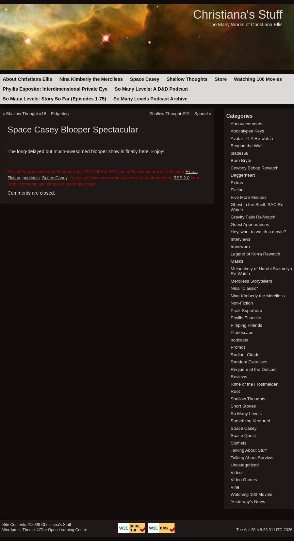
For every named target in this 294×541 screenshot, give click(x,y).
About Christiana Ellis (27, 79)
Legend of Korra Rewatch (255, 254)
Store (221, 79)
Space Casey (144, 79)
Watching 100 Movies (258, 79)
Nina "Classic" (244, 288)
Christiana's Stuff (238, 14)
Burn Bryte (241, 160)
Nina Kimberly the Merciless (91, 79)
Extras (192, 171)
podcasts (31, 177)
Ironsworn (240, 246)
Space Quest (243, 435)
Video (236, 472)
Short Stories (243, 406)
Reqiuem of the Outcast (253, 369)
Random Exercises (249, 361)
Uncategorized (245, 464)
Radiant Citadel (245, 354)
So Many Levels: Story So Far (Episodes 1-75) (54, 98)
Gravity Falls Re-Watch (253, 217)
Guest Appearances (250, 224)
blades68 (239, 153)
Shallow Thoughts (187, 79)
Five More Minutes (249, 197)
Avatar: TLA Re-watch (252, 138)
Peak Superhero (246, 310)
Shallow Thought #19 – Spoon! (178, 113)
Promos (238, 347)
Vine (235, 487)
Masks (237, 261)
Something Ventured (250, 420)
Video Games (244, 479)
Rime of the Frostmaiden (254, 384)
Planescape (242, 332)
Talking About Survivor (252, 457)
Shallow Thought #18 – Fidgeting (37, 113)
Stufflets (238, 443)
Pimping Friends (246, 325)
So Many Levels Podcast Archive (150, 98)
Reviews (239, 376)
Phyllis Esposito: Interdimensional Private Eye (55, 89)
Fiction (14, 177)
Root (235, 391)
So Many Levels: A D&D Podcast (151, 89)
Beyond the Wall (246, 145)
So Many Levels (246, 413)
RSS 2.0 (181, 177)
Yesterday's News (248, 501)
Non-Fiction (242, 303)
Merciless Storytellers (251, 281)
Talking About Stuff (249, 450)
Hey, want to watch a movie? (258, 231)
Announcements (246, 123)
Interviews (240, 239)
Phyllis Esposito (246, 317)
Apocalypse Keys (247, 131)
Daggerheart (243, 175)
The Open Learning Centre (63, 530)
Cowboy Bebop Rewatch (254, 168)
